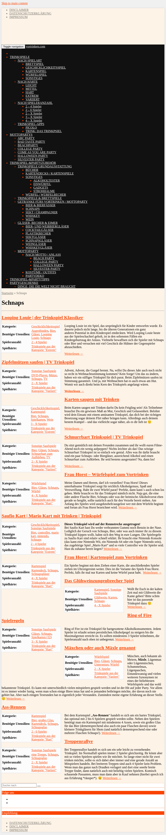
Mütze (53, 375)
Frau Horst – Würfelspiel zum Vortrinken (106, 474)
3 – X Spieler (34, 117)
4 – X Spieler (34, 120)
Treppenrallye (78, 741)
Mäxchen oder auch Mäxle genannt (99, 647)
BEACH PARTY (44, 258)
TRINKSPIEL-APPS (31, 124)
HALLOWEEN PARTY (33, 155)
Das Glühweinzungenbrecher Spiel (99, 580)
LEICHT (31, 85)
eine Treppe (38, 754)
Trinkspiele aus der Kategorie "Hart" (43, 501)
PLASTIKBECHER (38, 233)
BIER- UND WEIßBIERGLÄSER (47, 226)
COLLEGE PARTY (30, 148)
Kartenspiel (38, 411)
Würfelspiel (38, 483)
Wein (50, 419)
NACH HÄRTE (28, 81)
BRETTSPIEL (35, 64)
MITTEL (31, 88)
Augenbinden (39, 330)
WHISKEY (33, 215)
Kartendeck (38, 570)
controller (44, 532)
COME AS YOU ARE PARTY (37, 152)
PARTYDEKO (35, 275)
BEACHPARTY (28, 145)
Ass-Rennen (14, 706)
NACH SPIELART (30, 60)
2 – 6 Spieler (33, 110)
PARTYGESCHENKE (24, 283)
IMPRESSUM (18, 17)
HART (30, 92)
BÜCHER (32, 170)
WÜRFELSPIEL (36, 74)
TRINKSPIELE (20, 57)
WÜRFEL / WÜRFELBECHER (46, 194)
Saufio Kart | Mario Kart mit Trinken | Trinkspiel (51, 515)
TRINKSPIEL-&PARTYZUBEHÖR (33, 163)
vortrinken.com (35, 46)
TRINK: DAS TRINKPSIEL (44, 131)
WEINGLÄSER (36, 244)
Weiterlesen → (73, 353)
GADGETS (40, 187)
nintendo (42, 536)
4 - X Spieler (39, 495)
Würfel (35, 491)
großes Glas (45, 720)
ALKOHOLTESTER (46, 180)
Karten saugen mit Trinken (91, 399)
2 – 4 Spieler (33, 106)
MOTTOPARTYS (21, 134)
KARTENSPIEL (36, 71)
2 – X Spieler (34, 113)
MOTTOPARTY (28, 251)
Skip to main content (15, 3)
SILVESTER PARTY (31, 159)
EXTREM (32, 95)
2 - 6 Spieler (39, 731)
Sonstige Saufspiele (43, 371)
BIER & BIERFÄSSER (40, 205)
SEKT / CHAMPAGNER (42, 212)
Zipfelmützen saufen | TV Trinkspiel (38, 362)
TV (45, 378)
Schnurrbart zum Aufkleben (41, 455)
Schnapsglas (39, 727)
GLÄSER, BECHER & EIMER (38, 223)
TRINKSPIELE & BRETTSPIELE (40, 198)
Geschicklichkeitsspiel (45, 326)
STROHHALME (44, 191)
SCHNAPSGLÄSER (39, 240)
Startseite (7, 293)
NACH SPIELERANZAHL (35, 103)
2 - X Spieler (39, 383)
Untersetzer (101, 664)
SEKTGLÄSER (36, 237)
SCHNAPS (33, 208)
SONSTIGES (34, 78)
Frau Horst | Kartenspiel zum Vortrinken (105, 557)
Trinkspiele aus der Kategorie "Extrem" (43, 348)
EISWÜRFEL (42, 184)
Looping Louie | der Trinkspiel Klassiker (42, 317)
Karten (112, 597)
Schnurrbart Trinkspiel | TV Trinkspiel (103, 436)
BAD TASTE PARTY (31, 141)
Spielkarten (38, 419)
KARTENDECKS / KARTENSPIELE (50, 173)
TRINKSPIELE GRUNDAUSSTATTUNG (45, 166)
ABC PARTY (26, 138)
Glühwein (100, 597)
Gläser (35, 334)
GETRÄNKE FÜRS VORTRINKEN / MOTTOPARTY (53, 201)
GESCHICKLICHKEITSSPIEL (46, 67)
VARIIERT (33, 99)
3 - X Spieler (39, 424)
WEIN (30, 219)
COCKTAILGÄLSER (39, 230)
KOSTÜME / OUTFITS (41, 272)
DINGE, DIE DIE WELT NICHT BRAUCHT (47, 286)
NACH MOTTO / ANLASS (43, 254)
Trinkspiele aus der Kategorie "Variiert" (44, 389)
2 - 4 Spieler (39, 342)
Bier (52, 330)
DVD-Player (39, 375)
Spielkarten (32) (41, 637)
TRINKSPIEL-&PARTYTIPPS (29, 279)
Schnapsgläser (40, 574)
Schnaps (45, 337)
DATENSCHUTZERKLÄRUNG (30, 13)
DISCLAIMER (19, 10)
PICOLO (31, 127)
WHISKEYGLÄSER (39, 247)
